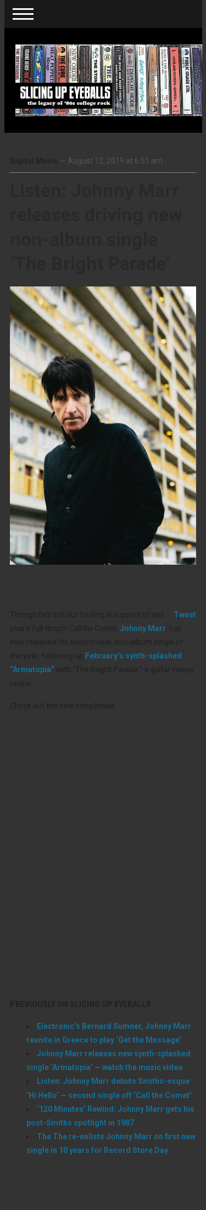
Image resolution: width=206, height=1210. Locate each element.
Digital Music (34, 160)
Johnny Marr (143, 628)
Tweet (185, 614)
